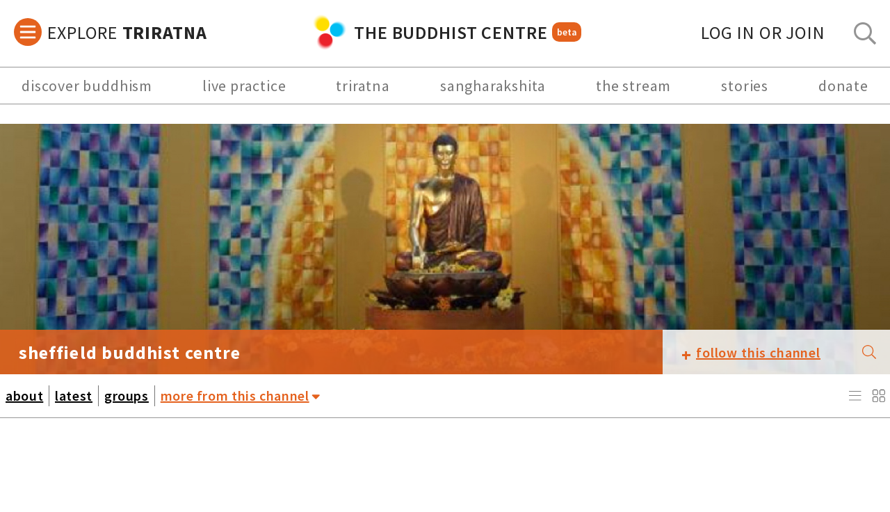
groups (126, 395)
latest (73, 395)
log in (763, 32)
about (24, 395)
